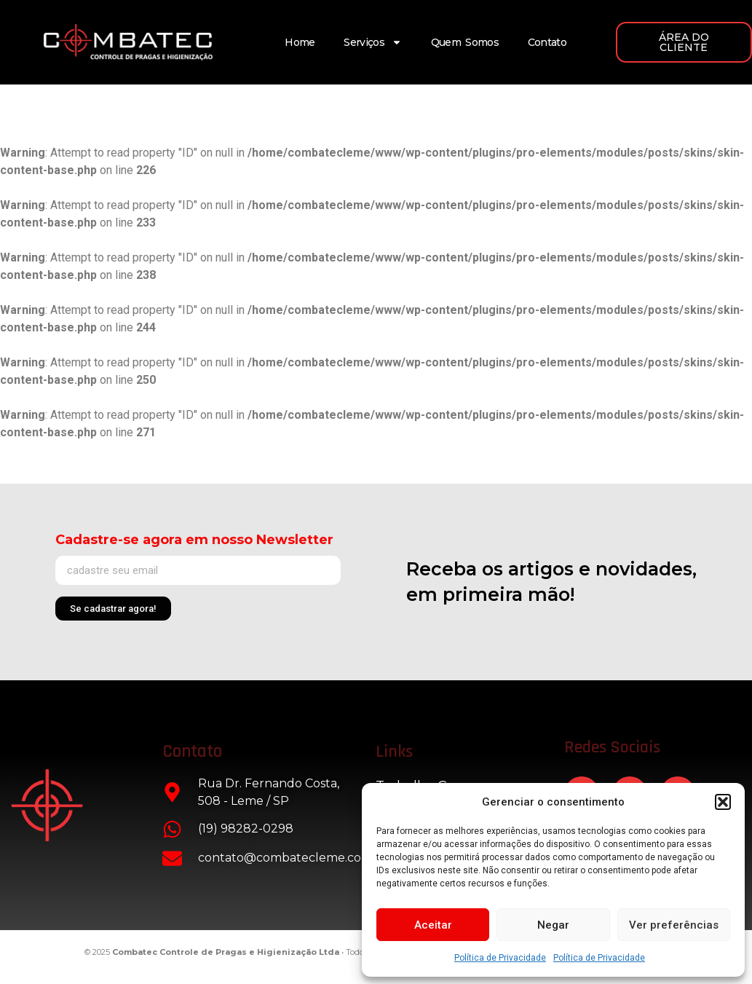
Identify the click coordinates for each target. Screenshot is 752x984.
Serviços (372, 42)
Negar (553, 925)
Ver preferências (674, 925)
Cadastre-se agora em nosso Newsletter (194, 540)
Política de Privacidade (500, 958)
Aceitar (433, 925)
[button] (723, 802)
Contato (547, 42)
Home (299, 42)
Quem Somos (465, 42)
